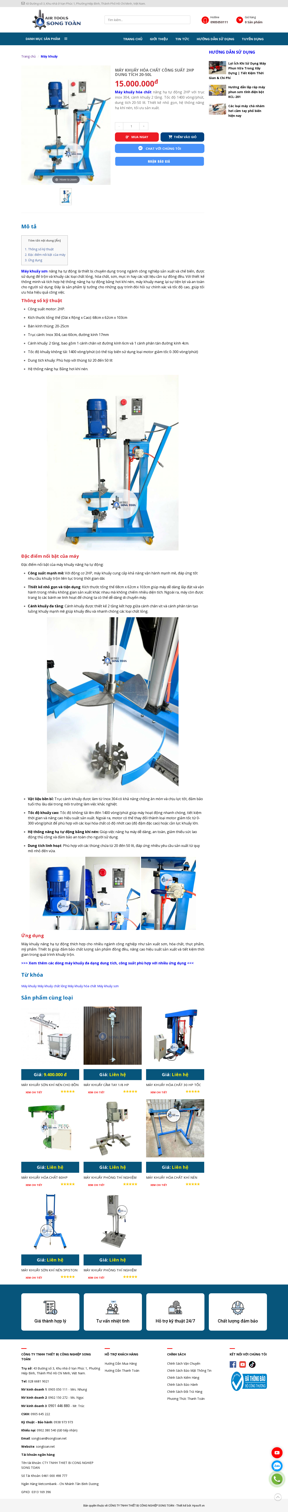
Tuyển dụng (253, 38)
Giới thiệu (159, 38)
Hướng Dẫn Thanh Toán (122, 1370)
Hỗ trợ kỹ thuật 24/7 (175, 1320)
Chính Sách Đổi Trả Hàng (184, 1391)
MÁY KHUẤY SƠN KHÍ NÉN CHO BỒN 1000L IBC (50, 1084)
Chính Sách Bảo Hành (182, 1384)
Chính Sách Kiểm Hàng (183, 1377)
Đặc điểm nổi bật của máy (46, 254)
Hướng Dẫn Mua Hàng (121, 1363)
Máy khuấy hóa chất (133, 91)
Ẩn (58, 240)
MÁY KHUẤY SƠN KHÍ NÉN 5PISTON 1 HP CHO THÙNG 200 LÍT (49, 1270)
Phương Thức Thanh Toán (186, 1398)
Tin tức (182, 38)
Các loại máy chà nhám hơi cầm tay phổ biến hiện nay (246, 110)
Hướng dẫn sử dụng (215, 38)
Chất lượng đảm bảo (238, 1320)
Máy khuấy (49, 56)
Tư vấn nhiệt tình (112, 1320)
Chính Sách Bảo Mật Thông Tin (189, 1370)
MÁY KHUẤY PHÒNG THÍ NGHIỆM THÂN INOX (110, 1270)
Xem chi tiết (34, 1091)
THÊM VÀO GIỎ (182, 137)
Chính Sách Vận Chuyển (183, 1363)
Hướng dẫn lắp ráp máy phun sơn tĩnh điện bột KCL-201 (246, 92)
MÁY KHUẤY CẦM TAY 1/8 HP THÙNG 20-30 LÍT (106, 1084)
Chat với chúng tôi (159, 148)
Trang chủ (132, 38)
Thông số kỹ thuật (41, 249)
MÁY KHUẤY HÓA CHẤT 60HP (44, 1177)
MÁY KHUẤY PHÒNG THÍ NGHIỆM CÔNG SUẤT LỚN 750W (110, 1177)
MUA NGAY (137, 137)
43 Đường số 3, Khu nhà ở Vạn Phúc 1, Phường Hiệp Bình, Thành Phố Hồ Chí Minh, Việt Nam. (83, 3)
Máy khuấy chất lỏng (52, 985)
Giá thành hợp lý (50, 1320)
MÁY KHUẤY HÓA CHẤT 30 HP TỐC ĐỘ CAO (173, 1084)
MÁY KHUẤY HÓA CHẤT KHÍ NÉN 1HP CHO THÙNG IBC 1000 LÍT (171, 1177)
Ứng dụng (35, 260)
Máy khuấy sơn (108, 985)
